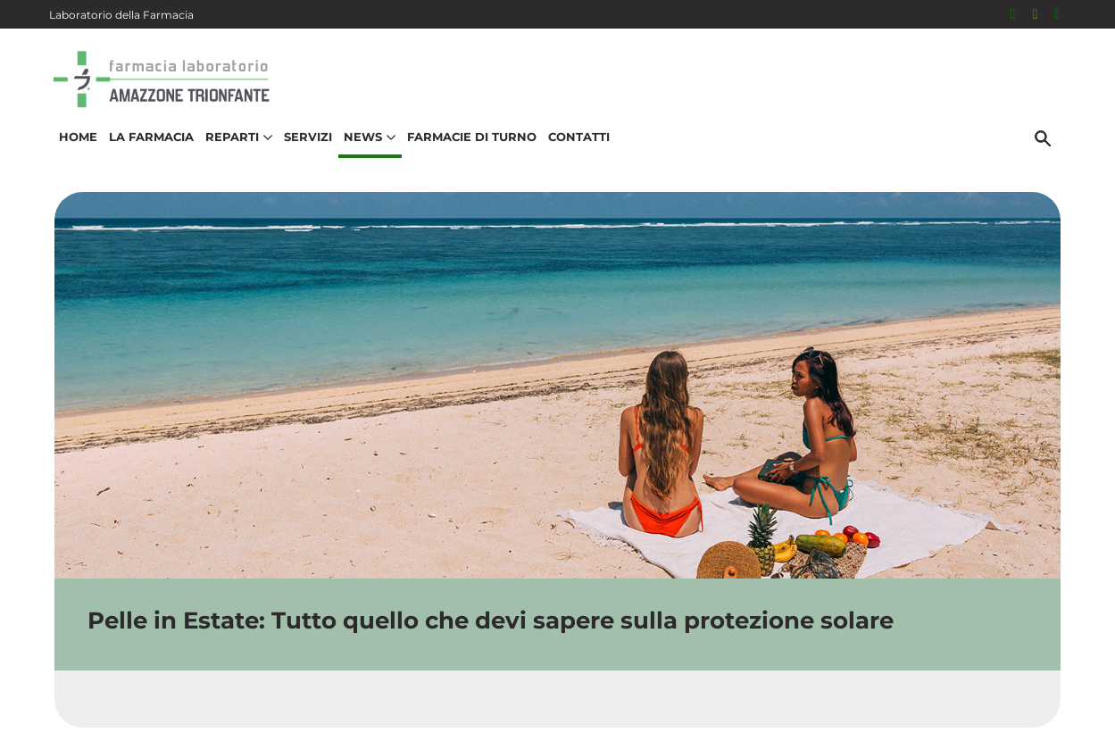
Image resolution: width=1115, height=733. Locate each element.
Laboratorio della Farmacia (121, 14)
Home (73, 148)
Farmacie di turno (467, 148)
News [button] (365, 148)
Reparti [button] (234, 148)
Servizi (303, 148)
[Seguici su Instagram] (1035, 14)
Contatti (574, 148)
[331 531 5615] (1058, 14)
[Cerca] (1048, 149)
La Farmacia (146, 148)
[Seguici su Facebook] (1013, 14)
